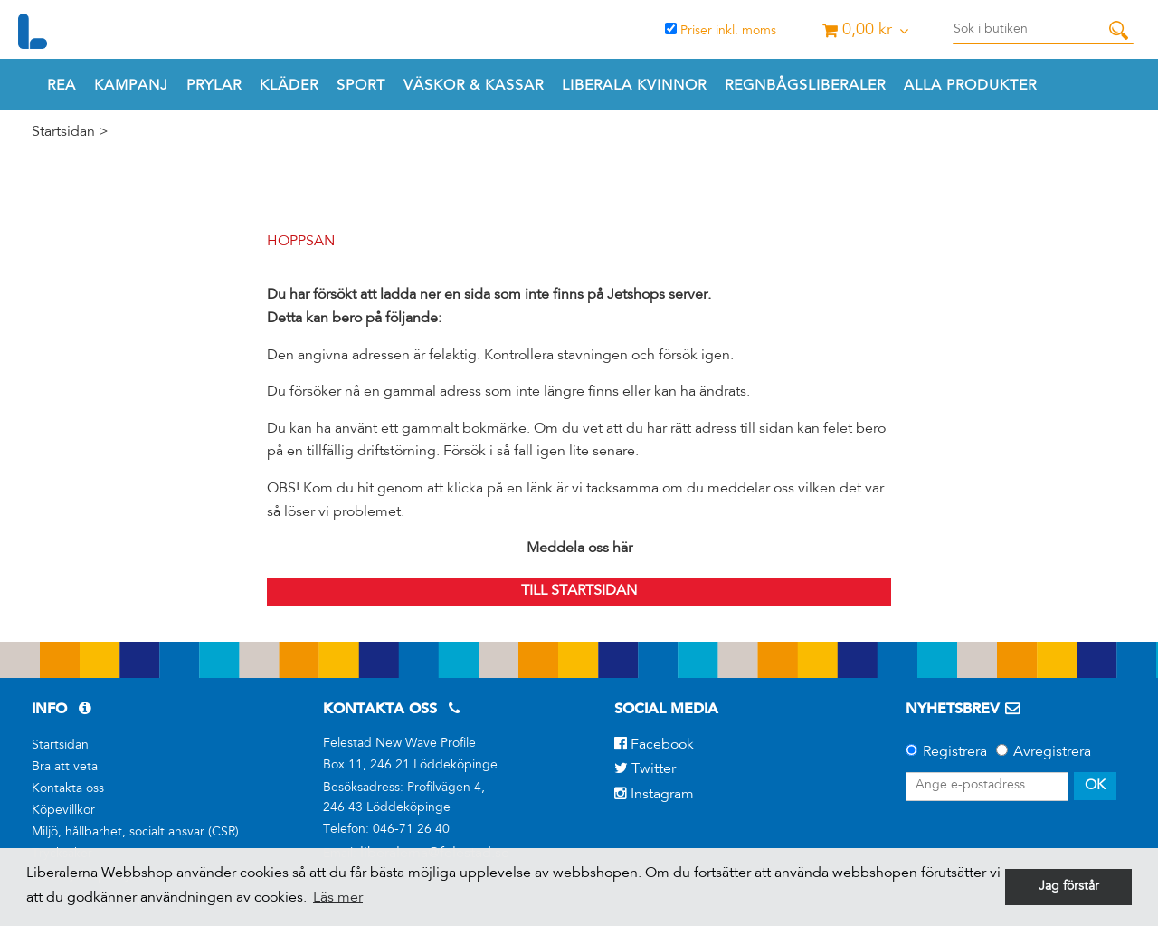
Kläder (289, 86)
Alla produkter (970, 86)
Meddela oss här (579, 548)
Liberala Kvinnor (634, 86)
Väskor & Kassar (473, 86)
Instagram (654, 795)
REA (61, 86)
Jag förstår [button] (1069, 887)
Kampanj (131, 86)
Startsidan (63, 132)
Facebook (654, 745)
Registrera (955, 752)
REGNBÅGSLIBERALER (805, 86)
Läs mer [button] (338, 898)
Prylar (214, 86)
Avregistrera (1052, 752)
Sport (361, 86)
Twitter (645, 769)
